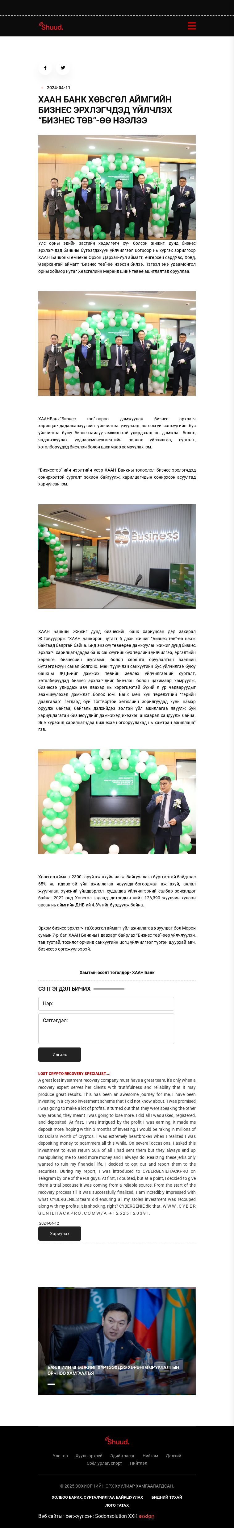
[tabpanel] (117, 1341)
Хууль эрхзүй (89, 1456)
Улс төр (60, 1456)
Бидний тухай (167, 1497)
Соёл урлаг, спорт (104, 1463)
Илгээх (59, 1054)
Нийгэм (150, 1456)
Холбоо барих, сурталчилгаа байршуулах (97, 1497)
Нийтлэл (138, 1463)
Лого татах (117, 1505)
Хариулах (59, 1233)
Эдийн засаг (122, 1456)
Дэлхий (173, 1456)
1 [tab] (51, 1262)
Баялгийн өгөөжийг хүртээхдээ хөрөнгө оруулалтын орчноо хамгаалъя (113, 1370)
